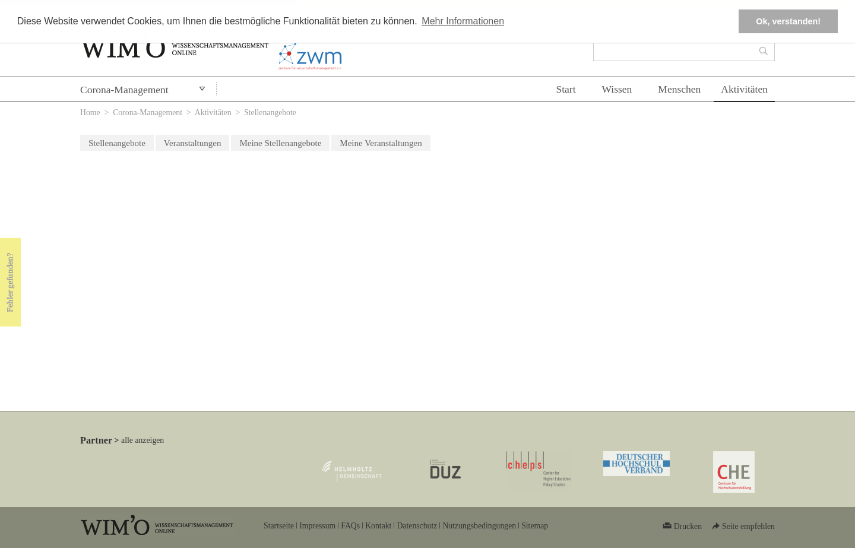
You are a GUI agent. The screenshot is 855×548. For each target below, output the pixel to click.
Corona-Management (124, 90)
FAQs (350, 525)
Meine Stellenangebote (280, 143)
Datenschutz (417, 525)
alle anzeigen (142, 440)
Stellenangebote (116, 143)
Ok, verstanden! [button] (788, 21)
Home (90, 112)
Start (565, 89)
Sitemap (534, 525)
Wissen (617, 89)
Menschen (679, 89)
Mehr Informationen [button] (463, 21)
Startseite (279, 525)
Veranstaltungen (192, 143)
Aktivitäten (744, 89)
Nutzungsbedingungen (479, 525)
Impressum (317, 525)
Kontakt (378, 525)
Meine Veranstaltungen (381, 143)
